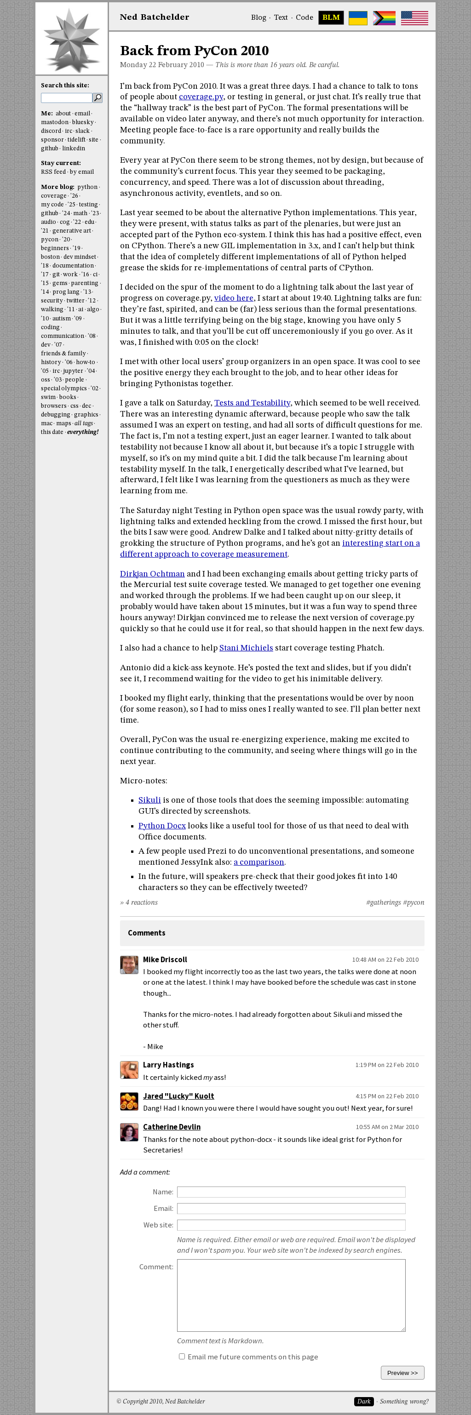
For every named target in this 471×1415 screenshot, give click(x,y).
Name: (163, 1192)
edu (89, 222)
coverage (54, 196)
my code (52, 205)
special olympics (64, 389)
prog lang (66, 292)
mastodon (55, 123)
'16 (85, 275)
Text (281, 18)
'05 (45, 371)
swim (48, 397)
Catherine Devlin (172, 1127)
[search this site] (66, 98)
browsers (54, 406)
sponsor (52, 140)
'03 (58, 380)
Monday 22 (138, 65)
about (63, 114)
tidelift (77, 140)
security (52, 301)
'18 (45, 266)
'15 (45, 283)
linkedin (73, 149)
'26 (74, 196)
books (67, 397)
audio (48, 222)
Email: (163, 1208)
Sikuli (149, 800)
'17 (45, 275)
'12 (92, 301)
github (49, 149)
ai (80, 310)
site (93, 140)
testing (88, 205)
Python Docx (162, 826)
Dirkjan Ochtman (152, 574)
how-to (85, 362)
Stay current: (61, 163)
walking (52, 310)
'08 (92, 336)
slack (82, 131)
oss (45, 380)
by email (82, 172)
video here (233, 298)
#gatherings (383, 903)
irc (68, 131)
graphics (86, 415)
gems (60, 283)
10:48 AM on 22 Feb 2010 (385, 959)
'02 (94, 389)
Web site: (158, 1225)
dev (46, 345)
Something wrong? (404, 1402)
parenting (84, 283)
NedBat (155, 17)
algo (93, 310)
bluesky (83, 123)
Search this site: (65, 86)
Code (304, 18)
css (74, 406)
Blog (258, 18)
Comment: (156, 1267)
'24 (66, 214)
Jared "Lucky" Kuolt (178, 1096)
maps (63, 424)
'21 (45, 231)
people (74, 380)
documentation (73, 266)
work (70, 275)
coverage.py (201, 97)
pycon (49, 240)
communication (62, 336)
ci (95, 275)
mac (46, 424)
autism (61, 319)
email (82, 114)
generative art (71, 231)
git (56, 275)
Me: (47, 114)
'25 (71, 205)
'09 (78, 319)
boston (50, 257)
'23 (95, 214)
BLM (331, 18)
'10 (45, 319)
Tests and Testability (252, 403)
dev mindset (79, 257)
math (80, 214)
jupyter (73, 371)
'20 (66, 240)
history (51, 362)
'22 (77, 222)
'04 (91, 371)
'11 (71, 310)
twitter (76, 301)
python (87, 187)
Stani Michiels (246, 648)
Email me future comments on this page (248, 1357)
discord (51, 131)
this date (52, 432)
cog (65, 222)
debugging (55, 415)
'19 (76, 248)
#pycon (414, 903)
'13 (87, 292)
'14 (45, 292)
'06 (69, 362)
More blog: (58, 187)
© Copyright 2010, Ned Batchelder (160, 1402)
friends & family (63, 354)
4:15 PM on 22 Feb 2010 (387, 1096)
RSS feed (53, 172)
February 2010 (181, 65)
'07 (58, 345)
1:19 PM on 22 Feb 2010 (387, 1065)
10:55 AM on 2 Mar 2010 (387, 1127)
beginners (55, 248)
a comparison (259, 862)
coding (50, 328)
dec (86, 406)
